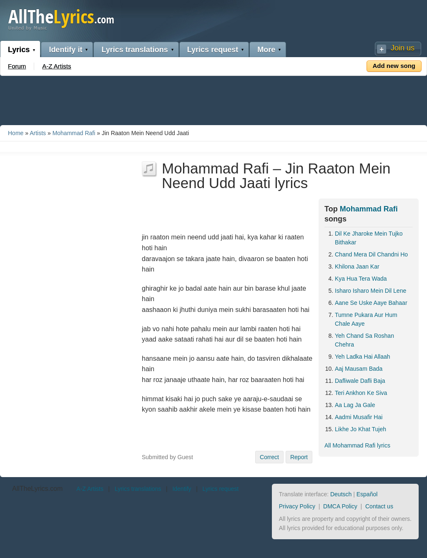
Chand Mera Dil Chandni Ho (371, 254)
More (266, 49)
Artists (38, 133)
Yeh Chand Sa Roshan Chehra (364, 340)
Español (367, 494)
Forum (17, 66)
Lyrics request (212, 49)
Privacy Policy (297, 506)
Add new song (394, 65)
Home (15, 133)
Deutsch (341, 494)
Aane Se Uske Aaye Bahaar (371, 302)
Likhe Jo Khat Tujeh (360, 429)
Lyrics (19, 49)
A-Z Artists (56, 66)
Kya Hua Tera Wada (361, 278)
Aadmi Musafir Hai (358, 417)
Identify (181, 488)
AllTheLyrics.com (37, 488)
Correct (269, 457)
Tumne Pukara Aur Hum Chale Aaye (366, 319)
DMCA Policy (340, 506)
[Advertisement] (213, 99)
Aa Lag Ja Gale (355, 405)
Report (299, 457)
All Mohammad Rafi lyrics (357, 445)
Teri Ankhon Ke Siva (361, 393)
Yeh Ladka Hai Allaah (362, 356)
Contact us (379, 506)
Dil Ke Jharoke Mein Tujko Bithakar (369, 238)
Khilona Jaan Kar (357, 266)
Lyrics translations (134, 49)
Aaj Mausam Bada (358, 368)
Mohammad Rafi (74, 133)
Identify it (65, 49)
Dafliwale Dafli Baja (360, 380)
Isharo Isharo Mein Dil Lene (370, 290)
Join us (402, 48)
